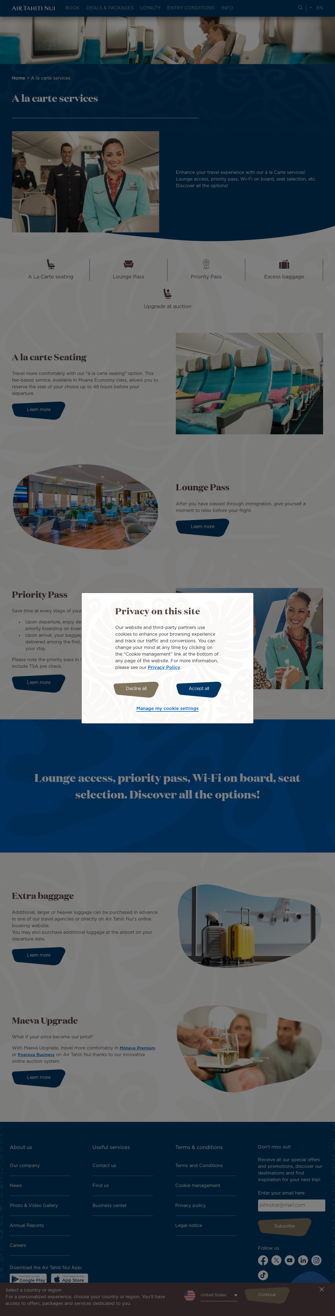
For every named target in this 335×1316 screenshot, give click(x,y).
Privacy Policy (164, 667)
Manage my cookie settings (167, 710)
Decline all (134, 689)
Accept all (200, 689)
